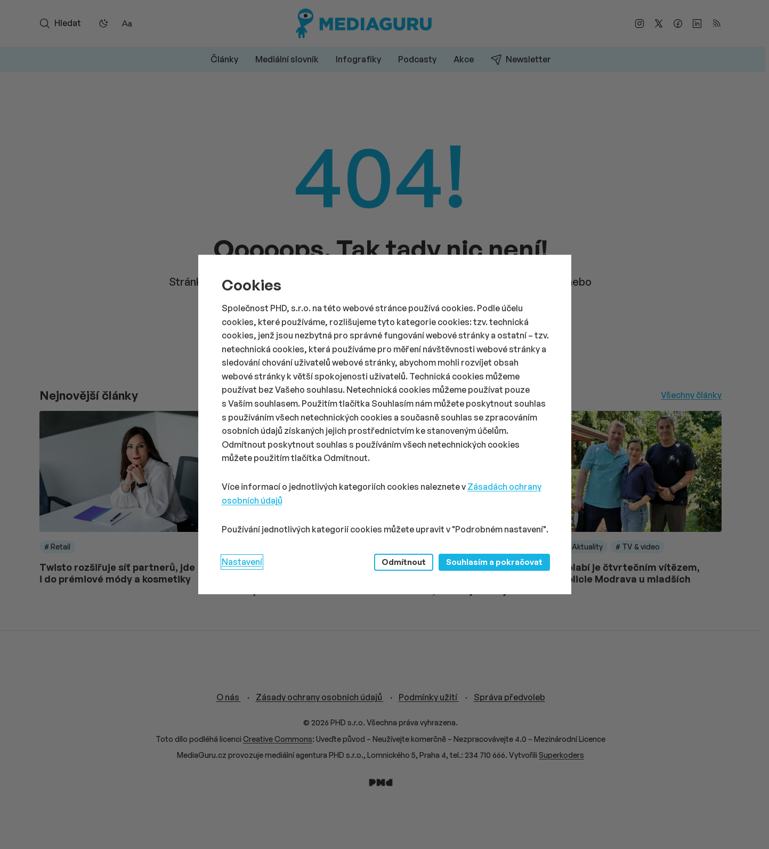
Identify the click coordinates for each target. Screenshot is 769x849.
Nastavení (242, 561)
